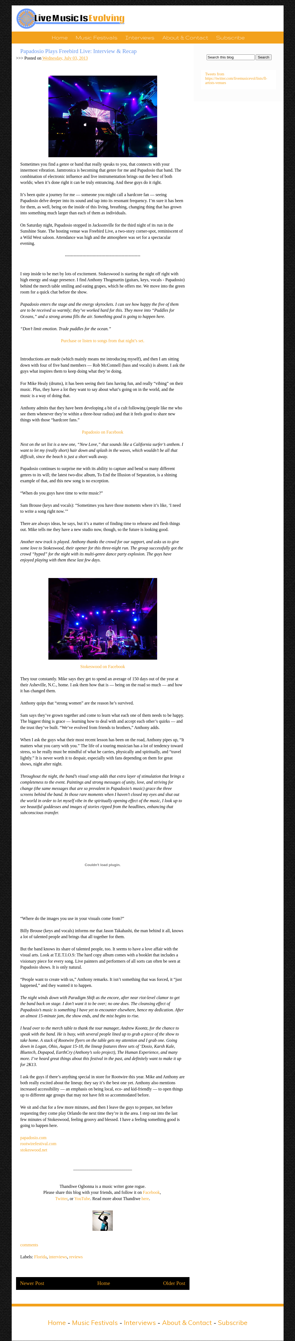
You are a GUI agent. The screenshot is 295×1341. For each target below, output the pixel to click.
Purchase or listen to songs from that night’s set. (102, 340)
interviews (58, 1257)
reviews (76, 1257)
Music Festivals (96, 38)
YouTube (82, 1198)
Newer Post (32, 1283)
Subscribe (230, 38)
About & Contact (185, 38)
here (145, 1198)
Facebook (151, 1192)
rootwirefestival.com (38, 1143)
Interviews (139, 38)
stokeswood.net (33, 1150)
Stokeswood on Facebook (102, 666)
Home (60, 38)
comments (29, 1245)
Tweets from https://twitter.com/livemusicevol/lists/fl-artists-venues (236, 78)
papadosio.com (33, 1137)
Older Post (174, 1283)
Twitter (61, 1198)
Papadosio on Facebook (102, 432)
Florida (40, 1257)
